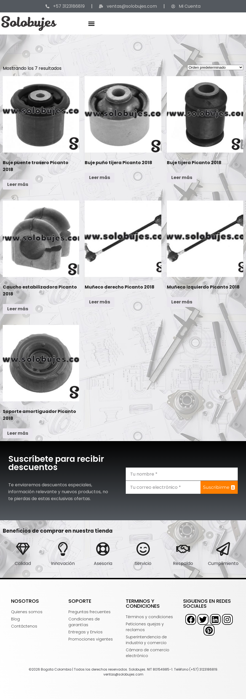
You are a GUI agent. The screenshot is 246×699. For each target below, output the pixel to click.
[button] (91, 23)
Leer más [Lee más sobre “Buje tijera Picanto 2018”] (181, 177)
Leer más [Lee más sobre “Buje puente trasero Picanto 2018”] (17, 184)
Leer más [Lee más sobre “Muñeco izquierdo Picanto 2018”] (181, 302)
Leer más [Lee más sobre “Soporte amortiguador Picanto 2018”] (17, 433)
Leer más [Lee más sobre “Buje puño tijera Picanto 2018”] (99, 177)
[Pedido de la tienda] (215, 67)
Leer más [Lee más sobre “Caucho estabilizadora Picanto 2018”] (17, 309)
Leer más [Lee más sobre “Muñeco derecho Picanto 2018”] (99, 302)
